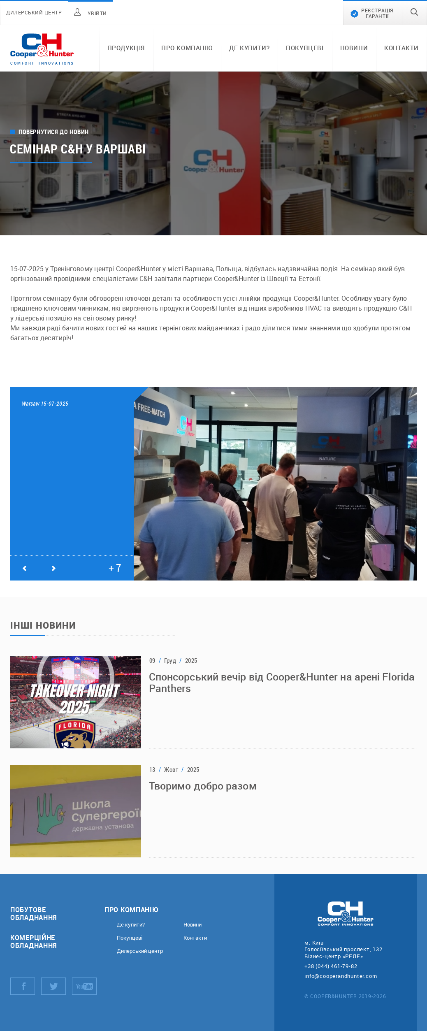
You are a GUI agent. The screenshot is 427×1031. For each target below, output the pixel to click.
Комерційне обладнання (33, 941)
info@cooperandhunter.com (340, 976)
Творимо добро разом (203, 786)
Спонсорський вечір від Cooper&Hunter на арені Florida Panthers (282, 682)
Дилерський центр (140, 950)
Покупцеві (304, 48)
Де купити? (249, 48)
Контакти (401, 48)
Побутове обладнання (33, 913)
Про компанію (187, 48)
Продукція (126, 48)
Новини (354, 48)
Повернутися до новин (54, 132)
